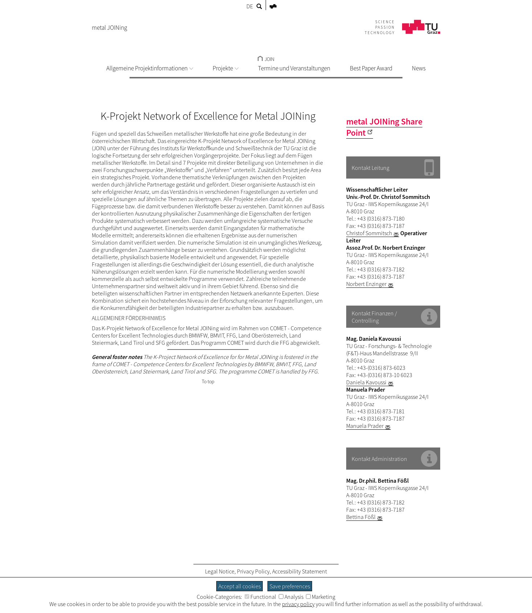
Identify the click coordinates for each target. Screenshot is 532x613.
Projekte (225, 68)
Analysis (291, 596)
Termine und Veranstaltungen (294, 68)
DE (249, 6)
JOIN (266, 59)
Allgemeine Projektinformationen (149, 68)
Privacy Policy (253, 571)
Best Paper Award (371, 68)
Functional (260, 596)
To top (208, 381)
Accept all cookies (239, 586)
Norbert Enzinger (366, 283)
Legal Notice (219, 571)
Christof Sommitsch (369, 233)
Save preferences (290, 586)
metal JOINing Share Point (384, 127)
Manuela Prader (365, 425)
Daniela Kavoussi (366, 382)
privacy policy (298, 604)
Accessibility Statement (299, 571)
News (419, 68)
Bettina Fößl (361, 516)
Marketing (320, 596)
